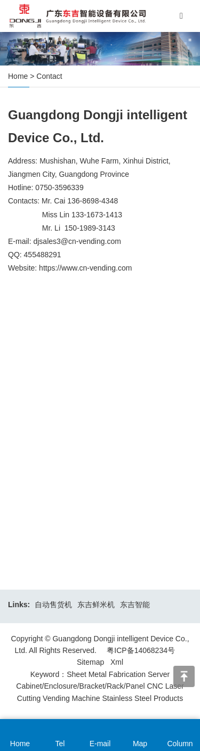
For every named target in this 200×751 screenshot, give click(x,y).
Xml (116, 662)
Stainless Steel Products (142, 698)
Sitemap (90, 662)
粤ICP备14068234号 (141, 650)
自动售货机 (53, 604)
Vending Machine (71, 698)
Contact (49, 76)
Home (18, 76)
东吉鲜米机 (96, 604)
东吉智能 (135, 604)
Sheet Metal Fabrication (106, 674)
